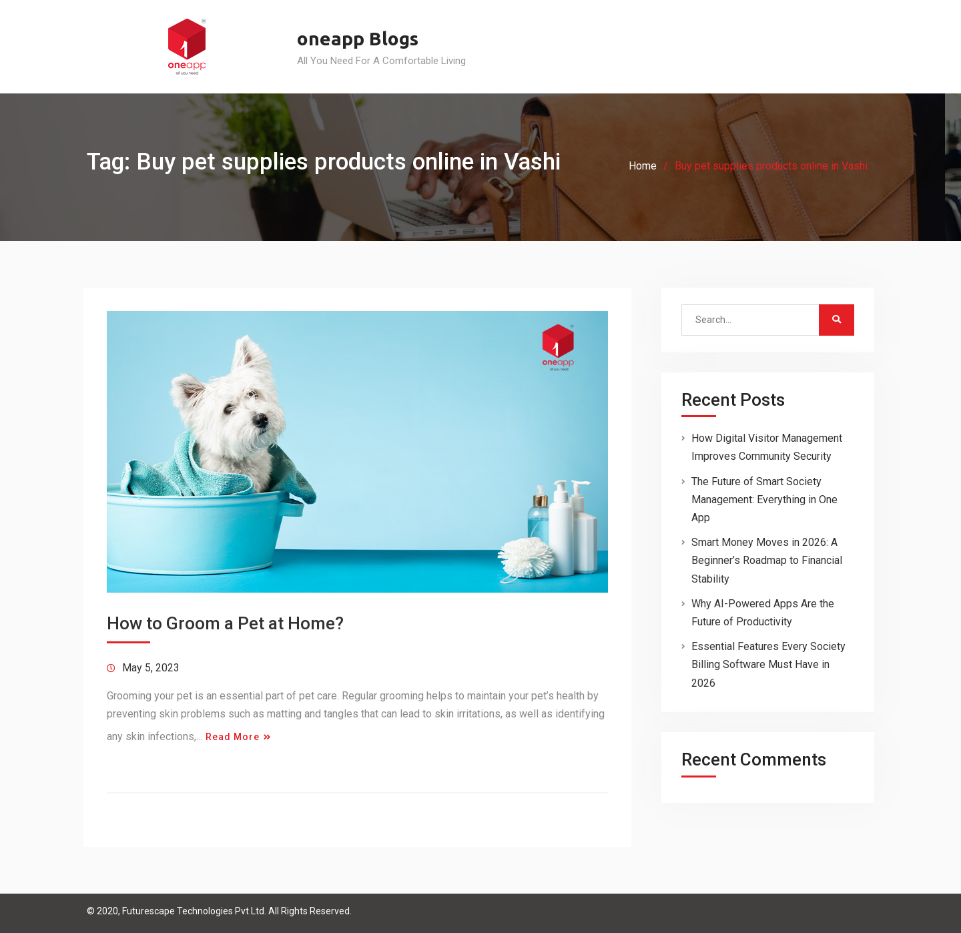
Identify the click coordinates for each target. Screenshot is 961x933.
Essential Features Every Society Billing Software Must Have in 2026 (768, 664)
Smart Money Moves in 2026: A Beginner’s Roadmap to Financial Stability (766, 560)
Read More (233, 736)
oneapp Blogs (357, 38)
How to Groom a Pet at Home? (225, 623)
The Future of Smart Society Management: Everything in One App (764, 499)
